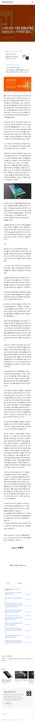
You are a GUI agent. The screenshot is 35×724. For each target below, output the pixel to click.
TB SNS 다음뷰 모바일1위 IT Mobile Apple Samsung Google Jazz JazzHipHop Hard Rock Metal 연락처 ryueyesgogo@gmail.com (13, 697)
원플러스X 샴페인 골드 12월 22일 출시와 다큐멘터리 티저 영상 (13, 611)
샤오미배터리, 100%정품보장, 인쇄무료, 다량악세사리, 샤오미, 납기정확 (17, 71)
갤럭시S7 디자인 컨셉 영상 (11, 615)
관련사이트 (4, 714)
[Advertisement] (17, 565)
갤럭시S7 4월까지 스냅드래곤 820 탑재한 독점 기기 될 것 (13, 618)
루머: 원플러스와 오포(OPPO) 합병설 (13, 598)
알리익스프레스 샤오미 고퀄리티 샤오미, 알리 (12, 54)
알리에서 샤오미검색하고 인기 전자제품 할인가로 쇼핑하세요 (12, 58)
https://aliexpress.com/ (12, 51)
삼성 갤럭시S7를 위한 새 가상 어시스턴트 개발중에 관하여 (13, 636)
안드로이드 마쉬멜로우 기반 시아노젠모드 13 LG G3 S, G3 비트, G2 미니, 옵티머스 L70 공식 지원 (14, 605)
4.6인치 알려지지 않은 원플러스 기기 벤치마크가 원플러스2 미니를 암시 (13, 630)
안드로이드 (7, 589)
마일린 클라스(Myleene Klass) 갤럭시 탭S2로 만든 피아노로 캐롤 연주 (13, 641)
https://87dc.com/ (11, 64)
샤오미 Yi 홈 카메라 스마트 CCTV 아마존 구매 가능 (13, 593)
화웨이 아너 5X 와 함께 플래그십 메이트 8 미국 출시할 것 (14, 623)
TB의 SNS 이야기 (7, 2)
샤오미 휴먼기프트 (13, 67)
